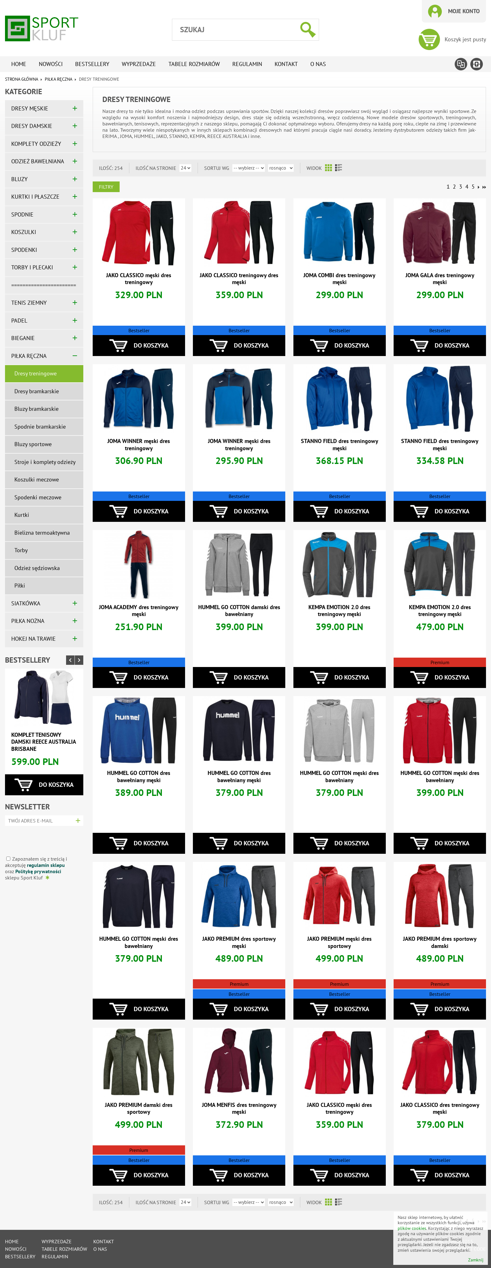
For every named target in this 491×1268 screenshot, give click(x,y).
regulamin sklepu (46, 865)
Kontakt (286, 64)
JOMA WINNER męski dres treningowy (138, 444)
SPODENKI (24, 249)
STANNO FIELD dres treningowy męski (339, 444)
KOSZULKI (23, 232)
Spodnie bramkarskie (40, 426)
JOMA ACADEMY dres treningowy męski (138, 610)
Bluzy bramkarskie (36, 408)
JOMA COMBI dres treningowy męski (339, 279)
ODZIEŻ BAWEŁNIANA (37, 161)
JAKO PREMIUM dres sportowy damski (440, 942)
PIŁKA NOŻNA (27, 620)
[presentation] (42, 838)
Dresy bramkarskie (36, 391)
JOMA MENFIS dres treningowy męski (239, 1108)
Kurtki (21, 514)
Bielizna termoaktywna (42, 532)
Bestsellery (92, 64)
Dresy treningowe (35, 373)
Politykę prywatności (38, 871)
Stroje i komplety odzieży (44, 462)
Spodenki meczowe (37, 497)
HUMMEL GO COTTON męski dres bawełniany (339, 776)
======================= (43, 285)
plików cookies (412, 1228)
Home (18, 64)
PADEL (19, 320)
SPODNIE (22, 214)
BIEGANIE (23, 338)
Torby (21, 550)
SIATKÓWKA (25, 603)
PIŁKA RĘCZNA (58, 79)
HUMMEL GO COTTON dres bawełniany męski (138, 776)
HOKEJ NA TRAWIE (33, 638)
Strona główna (21, 79)
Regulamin (247, 64)
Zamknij (475, 1260)
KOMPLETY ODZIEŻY (36, 143)
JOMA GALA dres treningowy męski (440, 279)
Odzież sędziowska (37, 568)
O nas (318, 64)
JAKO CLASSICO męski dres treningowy (138, 279)
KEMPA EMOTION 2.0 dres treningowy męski (339, 610)
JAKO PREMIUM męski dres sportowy (339, 942)
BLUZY (19, 179)
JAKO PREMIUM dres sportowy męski (239, 942)
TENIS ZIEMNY (29, 302)
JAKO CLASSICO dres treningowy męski (440, 1108)
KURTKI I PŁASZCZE (35, 196)
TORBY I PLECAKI (32, 267)
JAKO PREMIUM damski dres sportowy (139, 1108)
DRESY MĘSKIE (29, 108)
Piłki (19, 585)
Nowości (51, 64)
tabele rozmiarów (194, 64)
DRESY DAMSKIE (31, 126)
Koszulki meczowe (36, 479)
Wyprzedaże (139, 64)
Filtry (106, 187)
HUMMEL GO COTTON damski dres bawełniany (239, 610)
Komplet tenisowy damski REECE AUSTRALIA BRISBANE (43, 741)
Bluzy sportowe (33, 444)
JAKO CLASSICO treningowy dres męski (239, 279)
